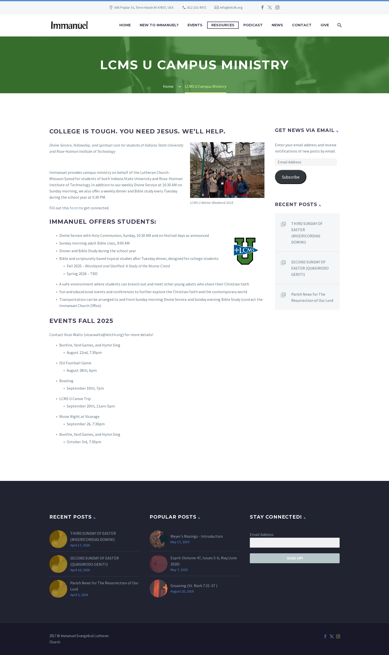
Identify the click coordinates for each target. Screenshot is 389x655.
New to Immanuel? (159, 25)
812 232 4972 (196, 7)
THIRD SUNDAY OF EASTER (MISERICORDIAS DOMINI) (307, 233)
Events (195, 25)
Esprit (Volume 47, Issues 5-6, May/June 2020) (203, 560)
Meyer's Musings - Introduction (196, 536)
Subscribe (290, 177)
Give (325, 25)
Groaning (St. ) (193, 585)
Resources (222, 25)
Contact (302, 25)
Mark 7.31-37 (204, 585)
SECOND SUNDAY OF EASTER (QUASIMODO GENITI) (310, 268)
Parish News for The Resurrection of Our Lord (312, 297)
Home (125, 25)
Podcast (253, 25)
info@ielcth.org (231, 7)
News (277, 25)
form (74, 207)
